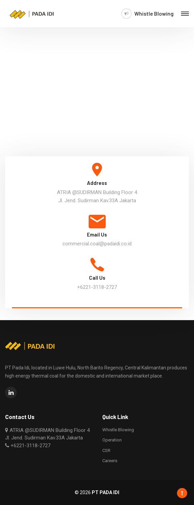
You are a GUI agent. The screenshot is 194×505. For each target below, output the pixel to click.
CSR (106, 450)
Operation (112, 439)
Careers (109, 460)
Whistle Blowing (154, 13)
